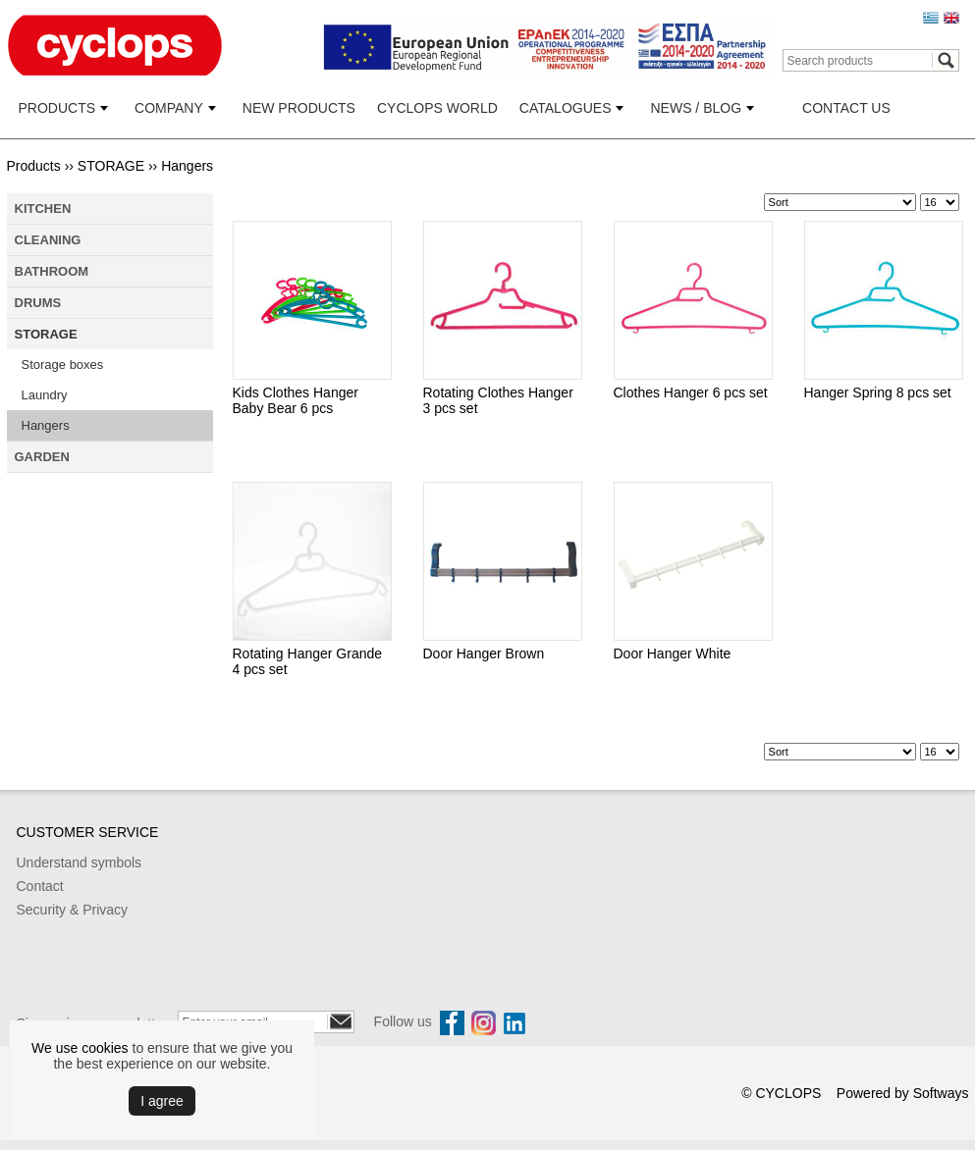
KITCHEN (43, 208)
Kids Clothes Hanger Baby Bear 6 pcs (295, 400)
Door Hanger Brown (484, 653)
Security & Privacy (73, 909)
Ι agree (162, 1101)
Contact (40, 886)
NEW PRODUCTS (299, 108)
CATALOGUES (565, 108)
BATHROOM (52, 271)
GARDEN (42, 456)
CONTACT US (846, 108)
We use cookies (80, 1048)
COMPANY (169, 108)
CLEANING (48, 240)
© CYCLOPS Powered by (827, 1093)
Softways (941, 1093)
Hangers (187, 166)
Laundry (45, 395)
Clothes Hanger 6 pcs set (691, 392)
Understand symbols (79, 862)
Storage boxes (63, 364)
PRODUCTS (57, 108)
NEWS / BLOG (695, 108)
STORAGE (111, 166)
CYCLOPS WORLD (437, 108)
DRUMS (38, 302)
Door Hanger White (672, 653)
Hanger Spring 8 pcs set (877, 392)
